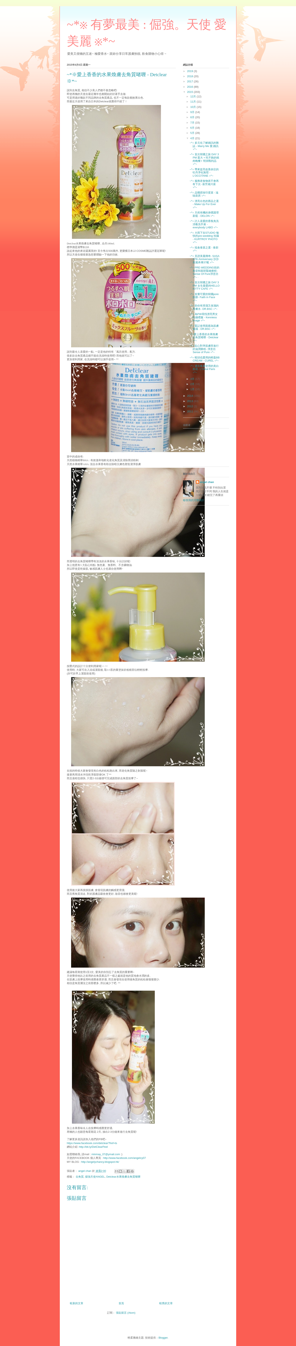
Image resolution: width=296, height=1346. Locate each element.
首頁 (121, 1303)
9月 (192, 112)
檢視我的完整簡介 (193, 500)
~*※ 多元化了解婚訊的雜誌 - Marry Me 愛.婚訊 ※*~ (204, 146)
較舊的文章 (166, 1303)
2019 (190, 71)
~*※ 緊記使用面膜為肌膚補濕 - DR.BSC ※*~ (204, 327)
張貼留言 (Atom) (125, 1312)
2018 (190, 76)
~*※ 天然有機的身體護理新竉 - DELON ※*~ (204, 214)
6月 (192, 127)
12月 (193, 96)
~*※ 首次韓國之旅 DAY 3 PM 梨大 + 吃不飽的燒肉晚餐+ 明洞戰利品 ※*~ (204, 159)
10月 (193, 106)
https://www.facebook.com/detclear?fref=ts (92, 1143)
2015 (190, 91)
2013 (190, 401)
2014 (190, 395)
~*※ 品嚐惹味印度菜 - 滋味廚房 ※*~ (204, 194)
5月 (192, 132)
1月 (192, 389)
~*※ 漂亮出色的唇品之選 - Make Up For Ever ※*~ (204, 204)
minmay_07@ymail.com (105, 1154)
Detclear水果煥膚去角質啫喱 (123, 1176)
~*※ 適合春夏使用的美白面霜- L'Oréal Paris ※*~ (204, 369)
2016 (190, 86)
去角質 (80, 1176)
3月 (192, 378)
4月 (192, 138)
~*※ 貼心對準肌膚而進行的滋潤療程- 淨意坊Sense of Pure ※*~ (204, 349)
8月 (192, 117)
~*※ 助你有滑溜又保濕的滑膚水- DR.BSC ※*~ (204, 307)
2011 (190, 411)
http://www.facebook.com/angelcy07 (124, 1157)
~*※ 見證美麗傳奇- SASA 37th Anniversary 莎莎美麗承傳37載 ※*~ (204, 259)
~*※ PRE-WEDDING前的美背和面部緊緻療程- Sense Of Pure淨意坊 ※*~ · (204, 272)
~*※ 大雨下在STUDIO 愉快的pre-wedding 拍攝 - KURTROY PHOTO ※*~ (204, 237)
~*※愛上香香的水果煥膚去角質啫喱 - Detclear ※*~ (204, 337)
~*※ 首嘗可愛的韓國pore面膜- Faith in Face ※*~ (204, 297)
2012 (190, 406)
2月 (192, 384)
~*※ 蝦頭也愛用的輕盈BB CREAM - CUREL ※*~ (205, 359)
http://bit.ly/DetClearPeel (93, 1146)
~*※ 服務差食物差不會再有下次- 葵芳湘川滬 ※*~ (204, 184)
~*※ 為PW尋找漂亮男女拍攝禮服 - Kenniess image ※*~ (203, 317)
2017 (190, 81)
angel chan (207, 482)
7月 (192, 122)
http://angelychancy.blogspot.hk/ (100, 1161)
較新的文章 (76, 1303)
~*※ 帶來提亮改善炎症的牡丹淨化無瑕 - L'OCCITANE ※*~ (204, 172)
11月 (193, 101)
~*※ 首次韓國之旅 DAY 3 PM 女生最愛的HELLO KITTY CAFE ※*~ (205, 285)
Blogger (163, 1337)
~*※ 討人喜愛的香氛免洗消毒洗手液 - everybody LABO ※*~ (204, 224)
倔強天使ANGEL (95, 1176)
